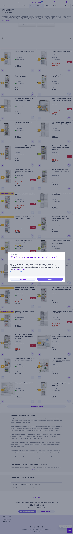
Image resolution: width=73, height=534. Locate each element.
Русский (17, 254)
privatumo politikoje (19, 269)
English (12, 254)
